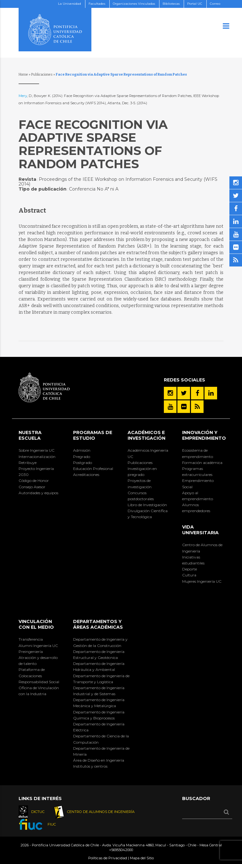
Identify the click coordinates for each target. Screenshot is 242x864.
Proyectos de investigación (140, 483)
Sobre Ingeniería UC (37, 450)
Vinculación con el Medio (36, 624)
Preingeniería (31, 651)
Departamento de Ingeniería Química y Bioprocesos (98, 715)
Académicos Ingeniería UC (148, 453)
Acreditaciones (86, 474)
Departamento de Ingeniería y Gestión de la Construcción (100, 642)
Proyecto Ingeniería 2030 (36, 471)
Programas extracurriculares (197, 471)
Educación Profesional (93, 468)
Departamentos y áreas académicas (98, 624)
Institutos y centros (90, 766)
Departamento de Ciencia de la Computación (101, 739)
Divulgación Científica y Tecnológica (148, 513)
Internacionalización (37, 456)
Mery (23, 96)
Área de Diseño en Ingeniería (98, 760)
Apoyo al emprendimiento (197, 495)
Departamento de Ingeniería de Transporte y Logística (101, 678)
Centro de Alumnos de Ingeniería (202, 547)
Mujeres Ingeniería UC (202, 581)
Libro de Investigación (147, 504)
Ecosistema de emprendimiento (197, 453)
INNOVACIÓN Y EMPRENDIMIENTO (204, 435)
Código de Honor (34, 480)
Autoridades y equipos (38, 492)
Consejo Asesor (32, 486)
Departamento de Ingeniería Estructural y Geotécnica (98, 654)
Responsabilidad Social (39, 681)
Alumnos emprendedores (196, 507)
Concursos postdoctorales (141, 495)
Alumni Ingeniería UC (38, 645)
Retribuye (28, 462)
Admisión (81, 450)
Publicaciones (42, 74)
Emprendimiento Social (198, 483)
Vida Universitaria (200, 529)
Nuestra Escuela (30, 435)
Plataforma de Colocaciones (32, 672)
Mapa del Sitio (142, 858)
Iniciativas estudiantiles (193, 560)
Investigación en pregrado (142, 471)
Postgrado (82, 462)
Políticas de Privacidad (107, 858)
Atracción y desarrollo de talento (38, 660)
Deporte (189, 569)
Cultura (189, 575)
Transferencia (31, 639)
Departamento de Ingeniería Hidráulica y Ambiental (98, 666)
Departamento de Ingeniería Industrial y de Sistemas (98, 690)
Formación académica (202, 462)
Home (23, 74)
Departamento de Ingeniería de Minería (101, 751)
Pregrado (81, 456)
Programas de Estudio (92, 435)
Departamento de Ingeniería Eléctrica (98, 727)
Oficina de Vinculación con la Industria (39, 690)
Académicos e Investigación (146, 435)
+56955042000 (121, 850)
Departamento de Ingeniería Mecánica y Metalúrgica (98, 702)
